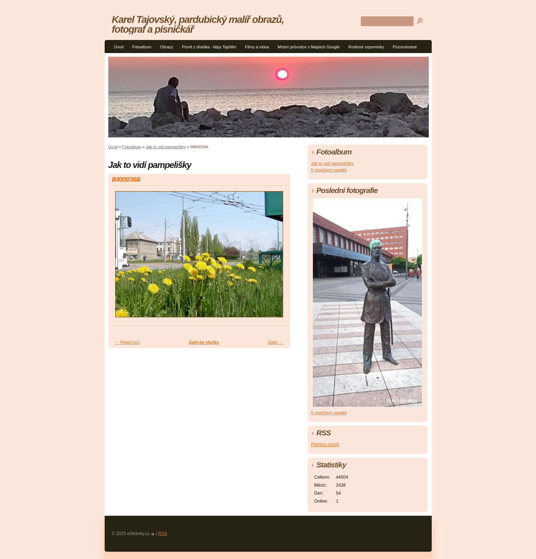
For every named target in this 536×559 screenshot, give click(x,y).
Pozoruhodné (405, 47)
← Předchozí (127, 342)
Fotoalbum (142, 47)
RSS (162, 533)
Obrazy (166, 47)
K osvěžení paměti (329, 170)
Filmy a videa (257, 47)
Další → (275, 342)
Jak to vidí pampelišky (165, 147)
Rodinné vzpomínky (366, 47)
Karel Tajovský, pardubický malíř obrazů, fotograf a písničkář (198, 24)
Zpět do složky (204, 342)
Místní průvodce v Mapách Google (308, 47)
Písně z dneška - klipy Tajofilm (209, 47)
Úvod (119, 47)
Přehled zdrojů (325, 444)
